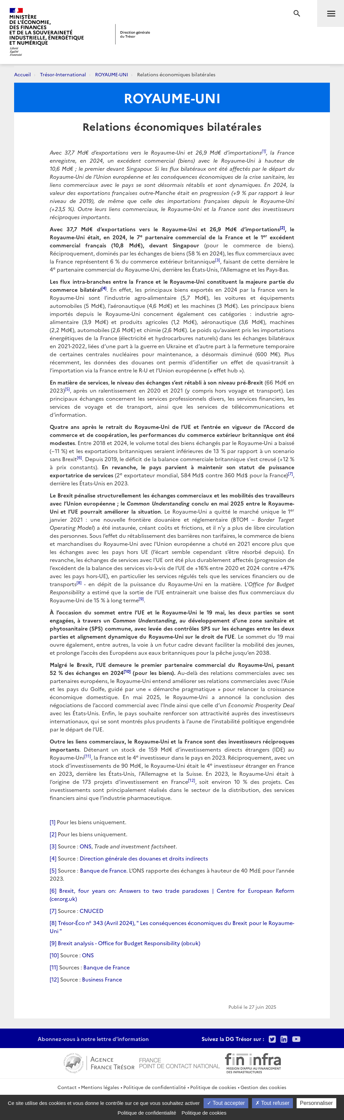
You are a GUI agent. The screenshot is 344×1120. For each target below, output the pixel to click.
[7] (53, 910)
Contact (67, 1087)
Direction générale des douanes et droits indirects (144, 858)
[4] (53, 858)
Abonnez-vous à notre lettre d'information (93, 1038)
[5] (53, 870)
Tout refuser (272, 1103)
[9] (53, 943)
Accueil (22, 74)
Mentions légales (100, 1087)
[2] (53, 834)
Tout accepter (226, 1103)
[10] (54, 955)
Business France (102, 979)
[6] (53, 890)
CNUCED (91, 910)
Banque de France (103, 870)
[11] (54, 967)
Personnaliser (316, 1103)
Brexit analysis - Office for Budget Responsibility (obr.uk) (129, 943)
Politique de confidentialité (154, 1087)
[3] (53, 846)
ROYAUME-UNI (111, 74)
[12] (54, 979)
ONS (85, 846)
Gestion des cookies (263, 1087)
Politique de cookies (213, 1087)
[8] (53, 922)
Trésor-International (63, 74)
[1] (52, 822)
